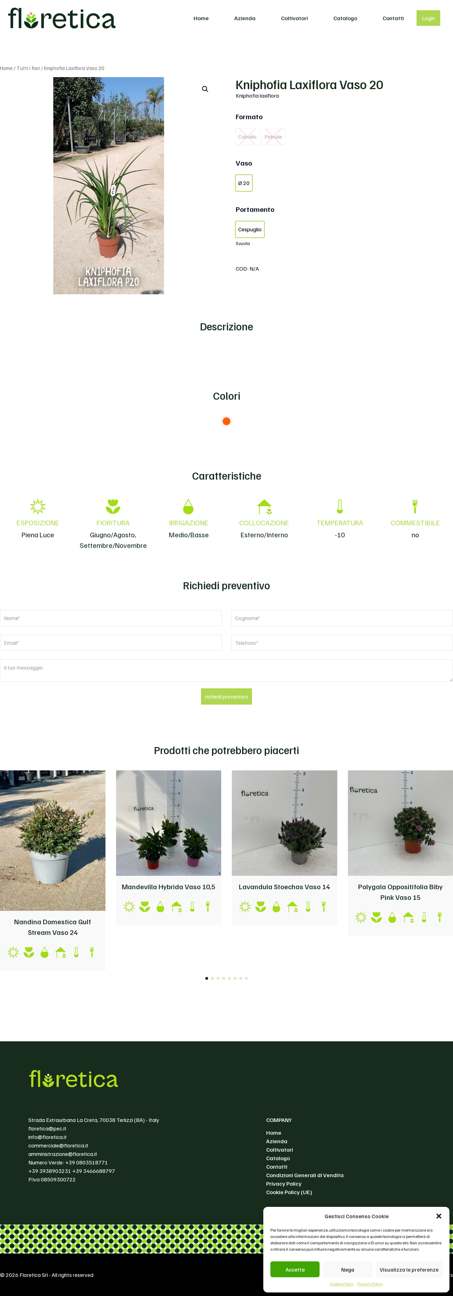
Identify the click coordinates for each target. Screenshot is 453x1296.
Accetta (295, 1269)
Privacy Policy (370, 1283)
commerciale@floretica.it (58, 1145)
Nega (347, 1269)
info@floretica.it (47, 1136)
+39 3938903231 (49, 1170)
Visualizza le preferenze (409, 1269)
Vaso (244, 162)
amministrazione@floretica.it (62, 1153)
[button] (438, 1216)
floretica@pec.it (47, 1128)
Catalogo (345, 18)
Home (201, 18)
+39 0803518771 (86, 1162)
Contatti (393, 18)
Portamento (255, 209)
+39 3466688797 (93, 1170)
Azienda (245, 18)
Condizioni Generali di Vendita (305, 1175)
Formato (249, 116)
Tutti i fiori (28, 68)
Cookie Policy (342, 1283)
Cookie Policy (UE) (289, 1192)
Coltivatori (294, 18)
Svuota (243, 243)
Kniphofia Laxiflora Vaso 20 (309, 84)
